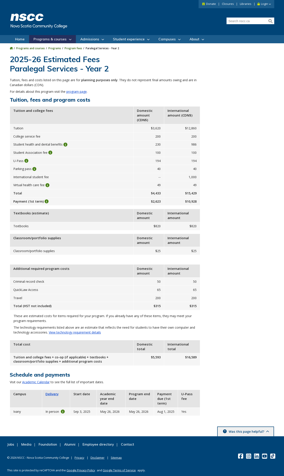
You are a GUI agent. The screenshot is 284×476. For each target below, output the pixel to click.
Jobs (10, 444)
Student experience (129, 39)
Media (26, 444)
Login (264, 4)
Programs (54, 48)
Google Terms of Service (119, 470)
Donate (211, 4)
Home (20, 39)
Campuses (167, 39)
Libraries (245, 4)
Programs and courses (30, 48)
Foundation (48, 444)
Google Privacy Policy (81, 470)
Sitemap (116, 458)
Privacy (79, 458)
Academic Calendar (36, 382)
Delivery (52, 394)
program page (76, 91)
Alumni (69, 444)
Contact (127, 444)
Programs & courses (50, 39)
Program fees (73, 48)
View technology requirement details (75, 332)
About (194, 39)
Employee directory (98, 444)
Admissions (89, 39)
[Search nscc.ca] (246, 21)
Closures (228, 4)
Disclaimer (98, 458)
